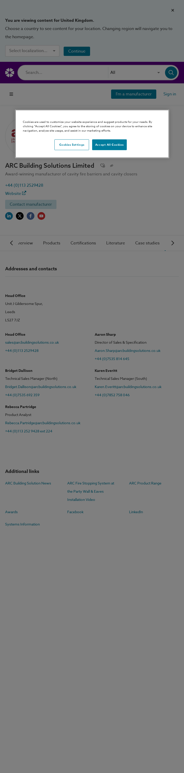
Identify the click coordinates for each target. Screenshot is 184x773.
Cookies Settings (71, 145)
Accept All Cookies (109, 145)
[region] (92, 134)
